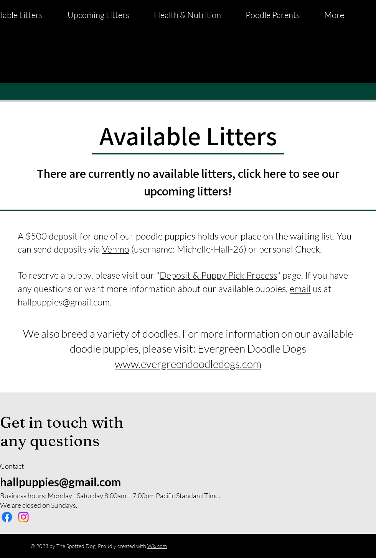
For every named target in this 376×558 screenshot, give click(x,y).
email (300, 288)
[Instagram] (23, 517)
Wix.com (157, 546)
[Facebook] (7, 517)
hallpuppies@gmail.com (64, 302)
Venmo (115, 249)
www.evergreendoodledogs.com (188, 363)
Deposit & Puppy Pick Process (218, 275)
